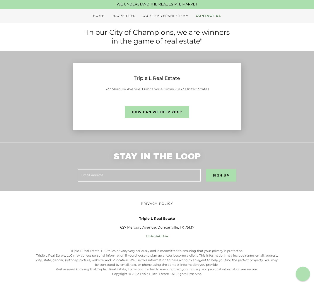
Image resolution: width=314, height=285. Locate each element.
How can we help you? (157, 112)
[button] (302, 273)
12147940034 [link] (157, 236)
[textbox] (139, 175)
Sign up (221, 175)
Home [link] (98, 16)
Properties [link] (123, 16)
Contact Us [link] (208, 16)
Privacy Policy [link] (157, 204)
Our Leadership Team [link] (166, 16)
